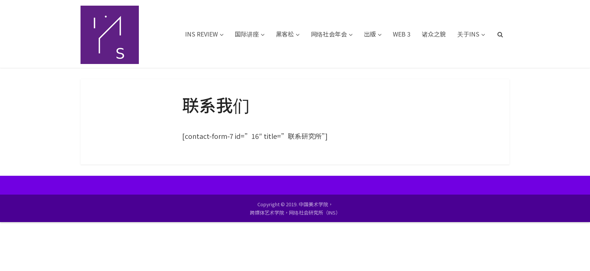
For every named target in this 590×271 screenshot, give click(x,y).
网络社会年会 (329, 33)
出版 (370, 33)
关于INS (468, 33)
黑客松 (285, 33)
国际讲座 (247, 33)
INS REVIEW (201, 33)
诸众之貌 (434, 33)
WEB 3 (402, 33)
